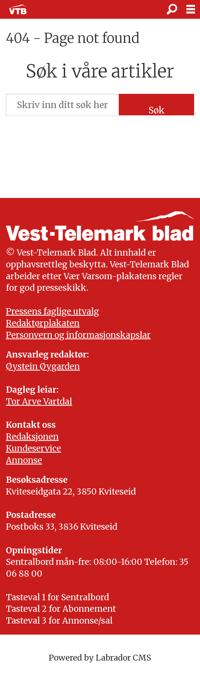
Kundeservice (33, 448)
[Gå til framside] (18, 9)
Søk (157, 110)
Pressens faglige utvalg (52, 311)
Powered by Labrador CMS (100, 658)
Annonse (24, 460)
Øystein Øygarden (43, 366)
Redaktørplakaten (43, 323)
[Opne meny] (191, 9)
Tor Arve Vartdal (39, 401)
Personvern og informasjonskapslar (78, 335)
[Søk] (171, 9)
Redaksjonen (32, 436)
